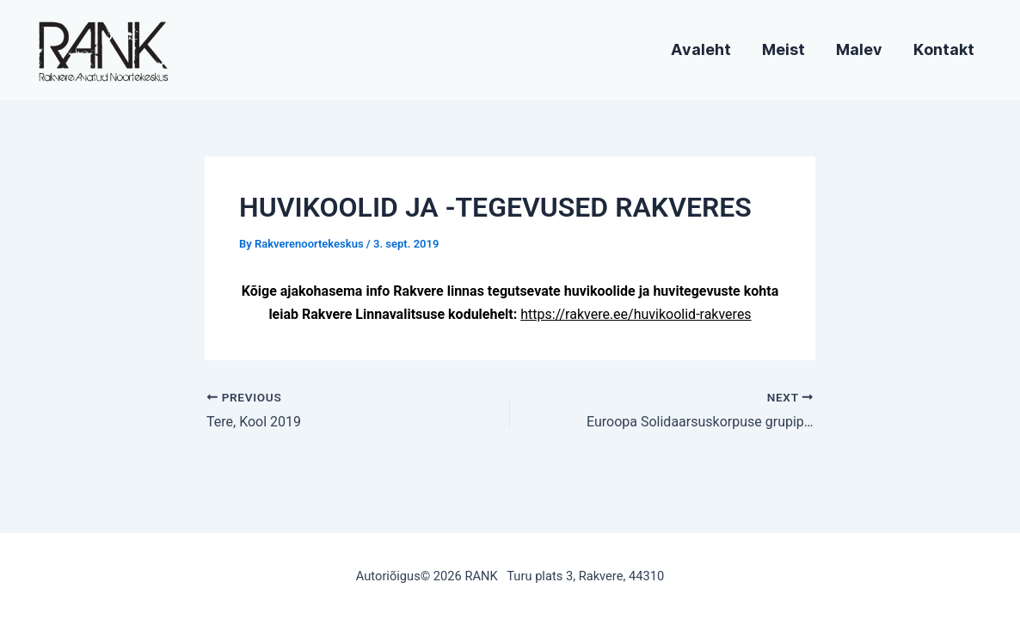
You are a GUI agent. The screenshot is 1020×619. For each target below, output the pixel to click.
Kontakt (943, 50)
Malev (859, 50)
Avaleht (701, 50)
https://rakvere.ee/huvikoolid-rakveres (635, 314)
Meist (783, 50)
